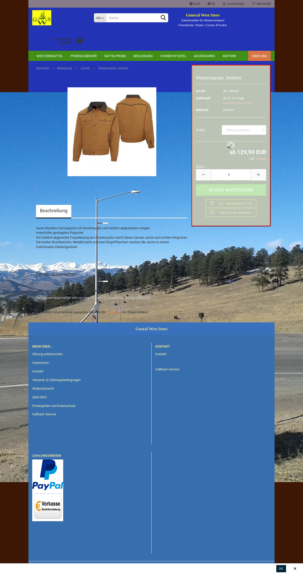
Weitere (229, 56)
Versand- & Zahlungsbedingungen (56, 380)
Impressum (40, 363)
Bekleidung (143, 56)
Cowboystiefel (173, 56)
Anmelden (143, 298)
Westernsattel (50, 56)
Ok (281, 568)
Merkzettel (261, 4)
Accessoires (204, 56)
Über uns (259, 56)
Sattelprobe (115, 56)
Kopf (195, 4)
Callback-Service (167, 369)
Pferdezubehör (84, 56)
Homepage (114, 312)
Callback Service (44, 414)
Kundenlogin (234, 4)
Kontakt (37, 371)
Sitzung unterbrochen (47, 354)
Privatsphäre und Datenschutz (53, 406)
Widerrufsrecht (43, 388)
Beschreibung (54, 210)
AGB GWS (39, 397)
